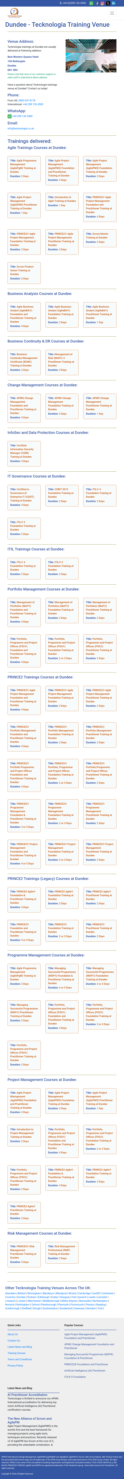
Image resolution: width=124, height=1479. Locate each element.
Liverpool (10, 1300)
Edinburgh (44, 1297)
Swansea (79, 1308)
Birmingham (35, 1293)
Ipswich (82, 1297)
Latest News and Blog (20, 1346)
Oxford (35, 1304)
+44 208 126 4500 (33, 104)
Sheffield (26, 1308)
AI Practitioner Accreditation (27, 1395)
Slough (37, 1308)
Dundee (21, 1297)
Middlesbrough (51, 1300)
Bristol (73, 1293)
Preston (90, 1304)
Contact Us (14, 1340)
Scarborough (12, 1308)
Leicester (102, 1297)
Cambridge (84, 1293)
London (21, 1300)
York (100, 1308)
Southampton (50, 1308)
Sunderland (66, 1308)
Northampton (100, 1300)
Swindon (91, 1308)
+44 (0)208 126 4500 (72, 3)
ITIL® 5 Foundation (75, 1376)
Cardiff (96, 1293)
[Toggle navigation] (112, 13)
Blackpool (62, 1293)
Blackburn (49, 1293)
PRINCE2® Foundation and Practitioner (86, 1364)
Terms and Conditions (20, 1359)
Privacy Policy (15, 1365)
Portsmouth (77, 1304)
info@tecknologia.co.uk (21, 128)
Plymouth (63, 1304)
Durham (32, 1297)
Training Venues (16, 1353)
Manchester (35, 1300)
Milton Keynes (69, 1300)
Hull (74, 1297)
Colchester (108, 1293)
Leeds (92, 1297)
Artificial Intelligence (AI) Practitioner (84, 1370)
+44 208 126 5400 (22, 116)
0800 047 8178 (26, 100)
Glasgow (65, 1297)
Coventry (10, 1297)
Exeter (55, 1297)
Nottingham (23, 1304)
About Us (13, 1334)
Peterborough (49, 1304)
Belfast (22, 1293)
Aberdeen (11, 1293)
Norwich (10, 1304)
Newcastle (85, 1300)
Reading (101, 1304)
